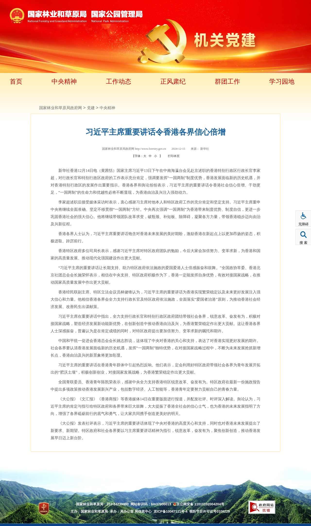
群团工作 (227, 81)
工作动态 (118, 81)
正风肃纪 (173, 81)
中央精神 (64, 81)
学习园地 (281, 81)
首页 (16, 81)
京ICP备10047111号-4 (171, 511)
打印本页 (174, 156)
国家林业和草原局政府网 (60, 108)
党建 (91, 108)
